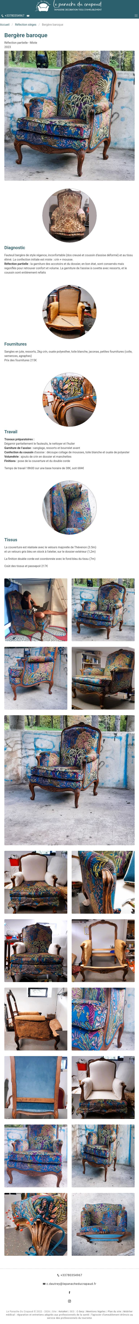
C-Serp (80, 1311)
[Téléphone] (13, 16)
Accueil (4, 24)
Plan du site (115, 1311)
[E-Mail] (28, 16)
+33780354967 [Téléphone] (69, 1275)
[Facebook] (69, 1292)
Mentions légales (96, 1311)
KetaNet (63, 1311)
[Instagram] (69, 1301)
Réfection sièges (25, 24)
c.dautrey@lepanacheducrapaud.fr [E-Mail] (69, 1284)
